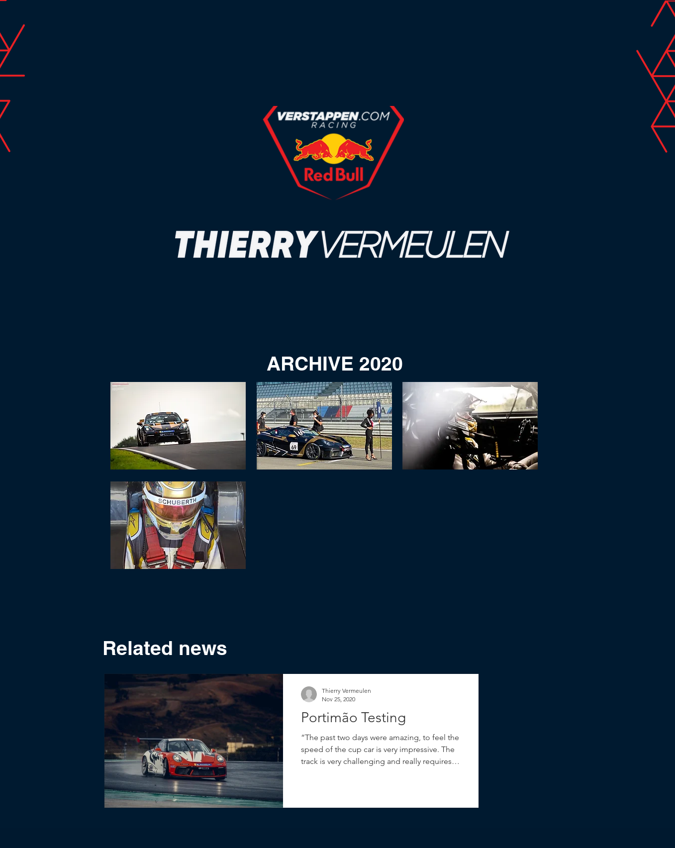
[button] (178, 426)
